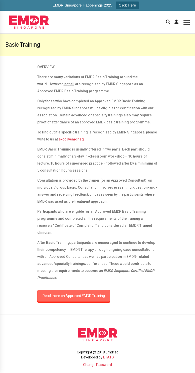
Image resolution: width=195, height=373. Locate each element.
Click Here (127, 5)
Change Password (97, 364)
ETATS (108, 357)
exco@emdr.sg (71, 139)
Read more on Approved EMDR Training (74, 296)
